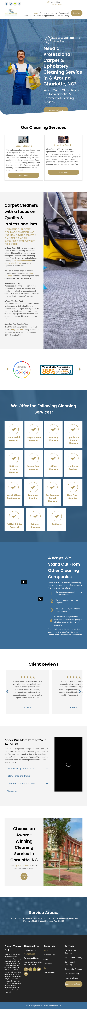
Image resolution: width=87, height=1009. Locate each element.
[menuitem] (34, 13)
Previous (7, 370)
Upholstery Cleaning (63, 145)
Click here (69, 38)
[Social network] (15, 4)
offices (31, 273)
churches (8, 275)
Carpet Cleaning (24, 146)
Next (79, 370)
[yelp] (11, 4)
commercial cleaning (13, 263)
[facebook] (6, 4)
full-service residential (23, 260)
